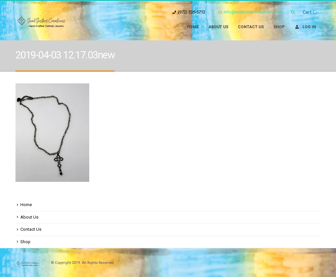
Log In (305, 27)
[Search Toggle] (293, 12)
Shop (278, 27)
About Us (218, 27)
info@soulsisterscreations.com (251, 12)
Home (193, 27)
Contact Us (251, 27)
